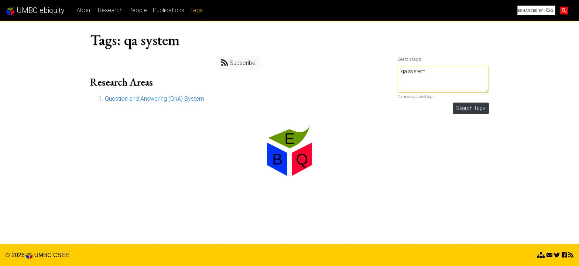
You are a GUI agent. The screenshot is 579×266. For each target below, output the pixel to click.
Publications (168, 10)
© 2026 (19, 255)
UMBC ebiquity (35, 10)
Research (110, 10)
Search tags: (410, 59)
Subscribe (238, 62)
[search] (536, 10)
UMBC (42, 255)
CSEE (61, 255)
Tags (196, 10)
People (138, 10)
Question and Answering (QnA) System (154, 98)
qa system (443, 79)
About (84, 10)
